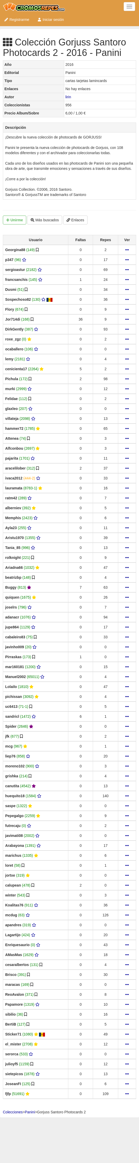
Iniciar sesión (50, 20)
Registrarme (16, 20)
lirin (68, 97)
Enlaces (75, 220)
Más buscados (45, 220)
